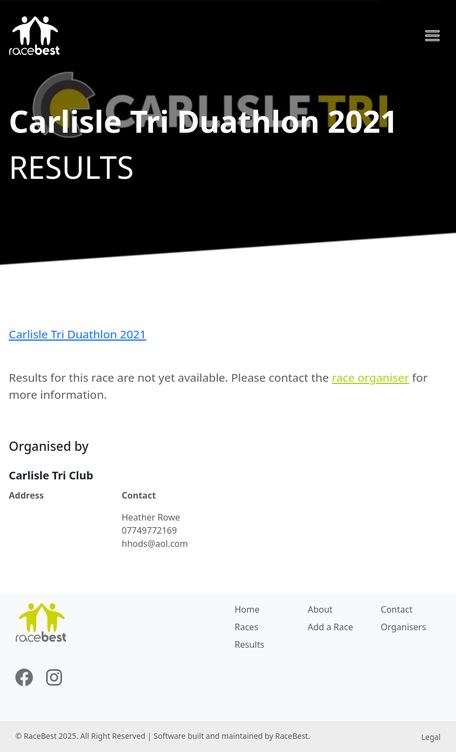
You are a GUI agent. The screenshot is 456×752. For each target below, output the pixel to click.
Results (249, 644)
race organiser (370, 377)
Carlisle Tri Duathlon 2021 (77, 334)
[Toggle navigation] (432, 35)
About (320, 609)
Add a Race (330, 627)
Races (246, 627)
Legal (431, 737)
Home (247, 609)
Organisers (403, 627)
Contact (397, 609)
